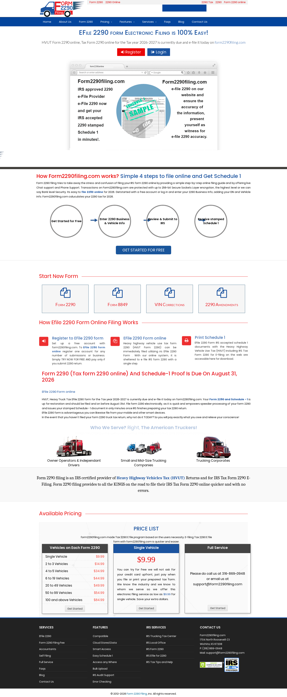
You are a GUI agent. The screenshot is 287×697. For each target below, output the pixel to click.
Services (148, 22)
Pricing (104, 22)
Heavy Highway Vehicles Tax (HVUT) (151, 477)
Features (126, 22)
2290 (218, 2)
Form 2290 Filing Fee (52, 643)
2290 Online (112, 2)
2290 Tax (207, 2)
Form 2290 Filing (137, 694)
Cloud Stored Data (105, 643)
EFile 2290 (45, 636)
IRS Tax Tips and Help (159, 662)
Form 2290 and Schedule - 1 (228, 399)
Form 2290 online (235, 2)
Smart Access (102, 649)
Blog (181, 22)
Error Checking (102, 681)
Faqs (167, 22)
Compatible (100, 636)
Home (47, 22)
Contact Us (199, 22)
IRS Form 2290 (155, 649)
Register (220, 8)
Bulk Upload (100, 668)
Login (240, 8)
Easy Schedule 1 (103, 656)
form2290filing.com (230, 42)
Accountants (47, 649)
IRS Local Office (156, 643)
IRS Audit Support (103, 675)
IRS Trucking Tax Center (161, 636)
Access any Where (105, 662)
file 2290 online (92, 192)
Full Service (46, 662)
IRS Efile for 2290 (156, 656)
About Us (65, 22)
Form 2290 (96, 2)
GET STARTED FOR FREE (143, 250)
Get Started (75, 609)
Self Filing (45, 656)
